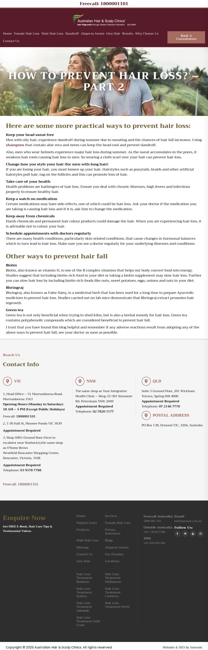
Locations (112, 562)
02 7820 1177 (103, 412)
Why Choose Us (147, 34)
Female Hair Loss (27, 34)
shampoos (15, 146)
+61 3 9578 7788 (154, 532)
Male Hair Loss (52, 34)
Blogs (109, 541)
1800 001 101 (152, 521)
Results (127, 34)
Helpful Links (86, 523)
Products (83, 530)
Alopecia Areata (92, 34)
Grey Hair (113, 34)
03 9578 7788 (30, 471)
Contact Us (11, 41)
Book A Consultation (186, 37)
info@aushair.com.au (188, 521)
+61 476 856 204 (154, 543)
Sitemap (82, 548)
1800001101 (114, 3)
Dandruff (72, 34)
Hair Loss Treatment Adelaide (84, 607)
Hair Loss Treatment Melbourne (113, 579)
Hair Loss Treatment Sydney (84, 593)
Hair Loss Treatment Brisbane (84, 579)
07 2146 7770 (169, 407)
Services (111, 517)
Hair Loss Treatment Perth (117, 606)
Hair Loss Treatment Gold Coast (88, 622)
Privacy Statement (112, 532)
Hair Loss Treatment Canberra (112, 593)
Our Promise (114, 555)
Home (7, 34)
